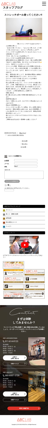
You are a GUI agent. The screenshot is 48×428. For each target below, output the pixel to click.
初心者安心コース (11, 223)
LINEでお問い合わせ (15, 359)
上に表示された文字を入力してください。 (17, 189)
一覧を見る (24, 144)
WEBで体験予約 (24, 410)
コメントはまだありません (15, 135)
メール (6, 164)
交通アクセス (15, 365)
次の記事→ (24, 147)
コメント (7, 170)
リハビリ (8, 227)
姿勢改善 (8, 219)
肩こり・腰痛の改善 (12, 215)
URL (5, 167)
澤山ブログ (22, 133)
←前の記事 (24, 141)
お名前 (6, 161)
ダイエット (9, 211)
